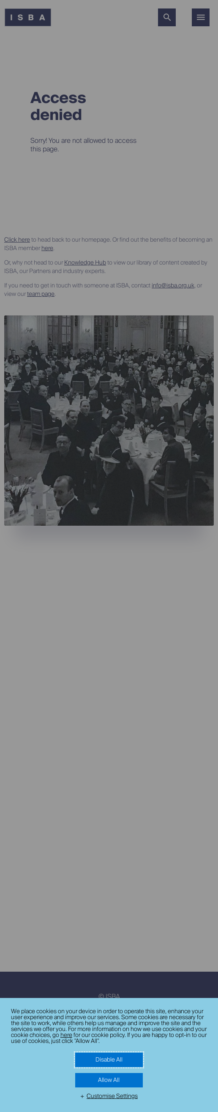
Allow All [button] (109, 1080)
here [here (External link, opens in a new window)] (66, 1035)
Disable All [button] (109, 1060)
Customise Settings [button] (112, 1096)
